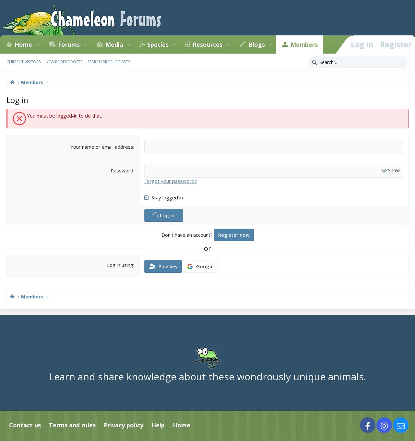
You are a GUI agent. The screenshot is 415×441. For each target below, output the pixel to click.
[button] (38, 44)
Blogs (256, 44)
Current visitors (23, 62)
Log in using (120, 265)
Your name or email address (101, 147)
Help (158, 425)
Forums (69, 44)
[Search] (357, 62)
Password (122, 170)
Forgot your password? (170, 181)
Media (114, 44)
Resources (207, 44)
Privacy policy (123, 425)
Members (304, 44)
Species (158, 44)
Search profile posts (109, 62)
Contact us (25, 425)
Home (23, 44)
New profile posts (64, 62)
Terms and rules (72, 425)
